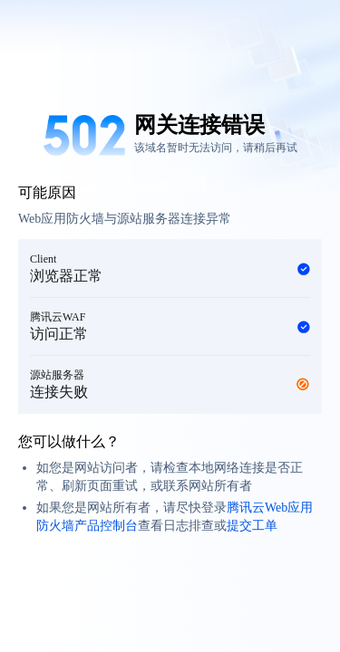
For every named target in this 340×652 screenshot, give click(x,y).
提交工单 (252, 525)
